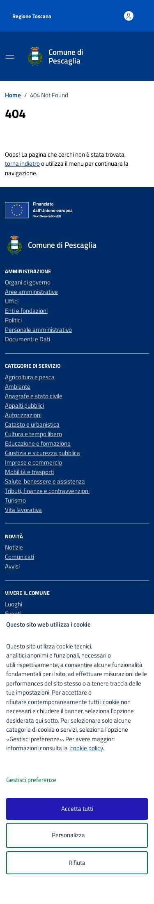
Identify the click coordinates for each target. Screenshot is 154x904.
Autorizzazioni (23, 415)
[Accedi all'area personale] (129, 16)
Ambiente (17, 386)
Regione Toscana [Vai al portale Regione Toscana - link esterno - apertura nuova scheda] (31, 16)
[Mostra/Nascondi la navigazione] (10, 56)
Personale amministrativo (38, 329)
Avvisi (12, 566)
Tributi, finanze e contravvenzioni (47, 490)
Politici (13, 320)
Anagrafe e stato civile (33, 396)
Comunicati (19, 556)
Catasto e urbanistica (32, 424)
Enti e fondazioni (26, 310)
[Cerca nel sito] (132, 56)
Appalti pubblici (24, 405)
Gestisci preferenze (40, 780)
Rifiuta (77, 862)
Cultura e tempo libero (33, 434)
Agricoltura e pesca (30, 377)
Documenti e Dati (27, 339)
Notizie (14, 547)
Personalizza (77, 835)
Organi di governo (28, 282)
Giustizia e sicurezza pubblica (42, 453)
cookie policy (86, 748)
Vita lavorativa (23, 509)
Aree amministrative (31, 291)
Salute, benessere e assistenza (45, 481)
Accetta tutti (77, 808)
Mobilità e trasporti (29, 472)
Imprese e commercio (33, 462)
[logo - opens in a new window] (80, 892)
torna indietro (22, 163)
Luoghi (13, 604)
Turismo (15, 500)
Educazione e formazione (38, 443)
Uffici (11, 301)
